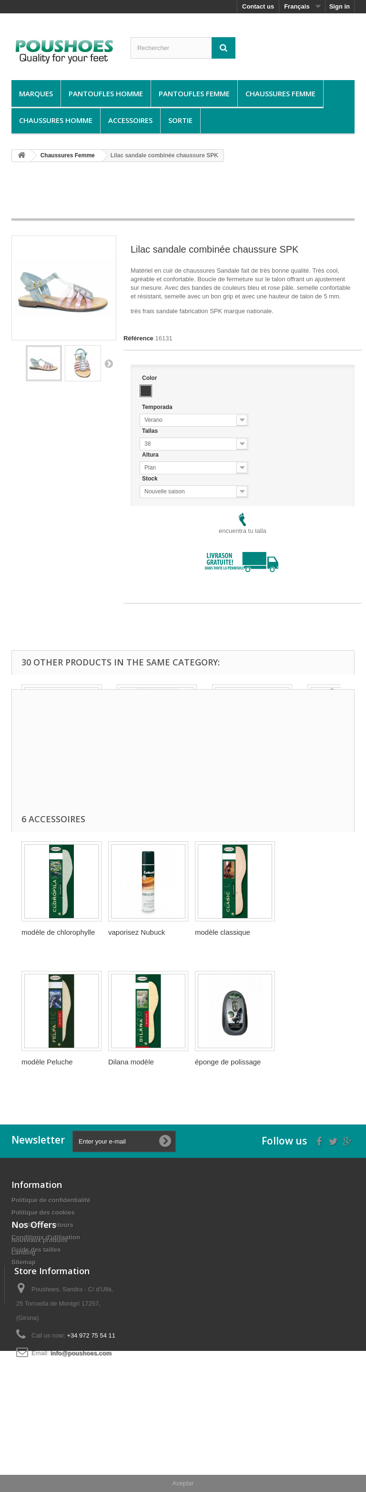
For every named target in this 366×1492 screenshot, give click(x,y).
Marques (36, 93)
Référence (138, 338)
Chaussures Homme (55, 120)
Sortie (180, 120)
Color (150, 378)
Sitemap (23, 1262)
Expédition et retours (42, 1224)
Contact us (258, 6)
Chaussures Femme (280, 93)
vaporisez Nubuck (136, 932)
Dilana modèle (131, 1062)
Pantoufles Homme (106, 93)
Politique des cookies (43, 1212)
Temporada (158, 407)
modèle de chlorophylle (58, 932)
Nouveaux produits (39, 1295)
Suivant (108, 363)
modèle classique (222, 932)
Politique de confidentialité (50, 1200)
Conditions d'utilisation (45, 1237)
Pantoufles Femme (194, 93)
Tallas (150, 431)
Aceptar (183, 1483)
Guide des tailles (36, 1249)
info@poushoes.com (81, 1429)
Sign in (339, 6)
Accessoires (130, 120)
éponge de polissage (228, 1062)
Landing (23, 1307)
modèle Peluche (47, 1062)
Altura (151, 454)
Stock (150, 478)
